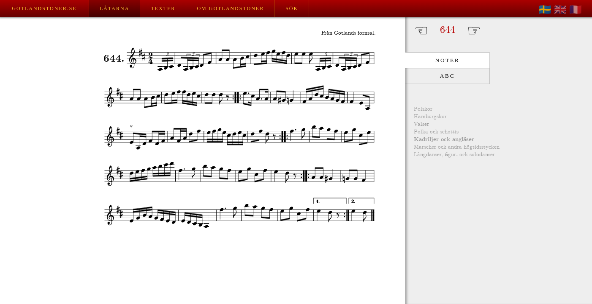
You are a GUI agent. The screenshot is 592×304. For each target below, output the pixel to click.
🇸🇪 (545, 9)
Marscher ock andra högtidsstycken (457, 147)
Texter (163, 8)
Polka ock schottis (436, 132)
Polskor (423, 109)
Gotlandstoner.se (44, 8)
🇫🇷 (575, 9)
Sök (291, 8)
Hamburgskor (430, 116)
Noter (447, 60)
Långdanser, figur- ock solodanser (454, 154)
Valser (421, 124)
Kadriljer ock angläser (444, 139)
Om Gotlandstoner (230, 8)
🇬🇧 (560, 9)
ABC (447, 76)
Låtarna (114, 8)
